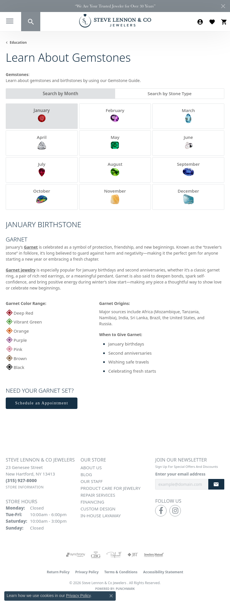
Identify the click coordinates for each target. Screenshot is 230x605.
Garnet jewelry (20, 270)
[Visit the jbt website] (132, 554)
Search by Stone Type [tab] (170, 93)
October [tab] (41, 196)
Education (18, 42)
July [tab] (41, 169)
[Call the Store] (21, 480)
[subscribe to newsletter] (216, 484)
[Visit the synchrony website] (75, 554)
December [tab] (188, 196)
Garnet (31, 247)
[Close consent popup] (111, 596)
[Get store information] (25, 487)
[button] (30, 21)
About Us (91, 467)
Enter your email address (180, 474)
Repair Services (98, 495)
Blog (86, 474)
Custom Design (98, 509)
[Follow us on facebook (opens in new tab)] (161, 510)
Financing (92, 502)
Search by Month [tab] (60, 93)
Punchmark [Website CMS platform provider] (125, 589)
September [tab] (188, 169)
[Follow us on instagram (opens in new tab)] (175, 510)
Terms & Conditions (120, 572)
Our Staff (92, 481)
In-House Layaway (101, 515)
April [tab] (41, 142)
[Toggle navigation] (10, 22)
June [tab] (188, 142)
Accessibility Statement (163, 572)
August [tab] (115, 169)
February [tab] (115, 115)
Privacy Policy (87, 572)
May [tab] (115, 142)
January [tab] (41, 115)
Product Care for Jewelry (111, 488)
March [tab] (188, 115)
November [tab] (115, 196)
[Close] (223, 6)
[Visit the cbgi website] (96, 554)
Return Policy (58, 572)
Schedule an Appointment (41, 403)
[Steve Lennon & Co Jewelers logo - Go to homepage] (115, 20)
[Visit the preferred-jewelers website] (114, 554)
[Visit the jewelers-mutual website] (154, 554)
